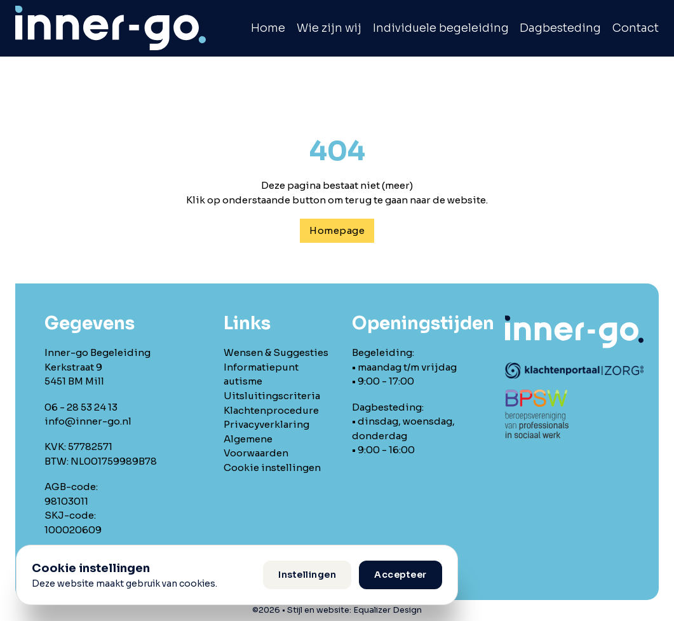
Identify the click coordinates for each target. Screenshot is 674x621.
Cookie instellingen (272, 467)
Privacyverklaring (266, 424)
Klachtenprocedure (271, 410)
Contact (635, 28)
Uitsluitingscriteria (272, 396)
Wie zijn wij (329, 28)
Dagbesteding (560, 28)
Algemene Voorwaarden (256, 446)
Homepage (337, 230)
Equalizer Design (387, 610)
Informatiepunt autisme (261, 374)
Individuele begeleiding (441, 28)
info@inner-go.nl (87, 421)
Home (268, 28)
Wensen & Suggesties (276, 352)
